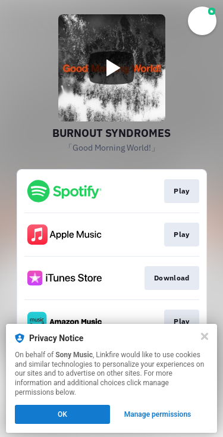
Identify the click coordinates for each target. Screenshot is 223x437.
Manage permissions (157, 414)
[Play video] (112, 68)
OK (62, 414)
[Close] (204, 336)
